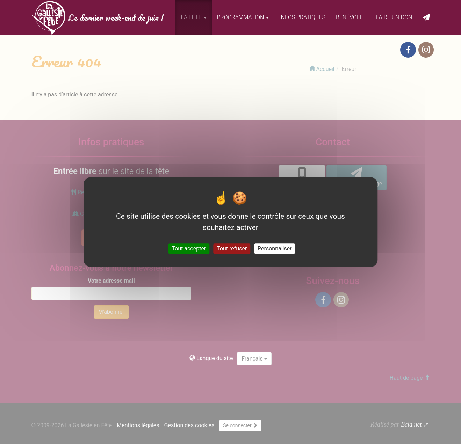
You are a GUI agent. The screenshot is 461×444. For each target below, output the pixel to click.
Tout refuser (232, 248)
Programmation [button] (243, 17)
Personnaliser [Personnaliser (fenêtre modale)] (275, 248)
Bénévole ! (351, 17)
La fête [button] (193, 17)
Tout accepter (189, 248)
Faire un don (394, 17)
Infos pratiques (302, 17)
